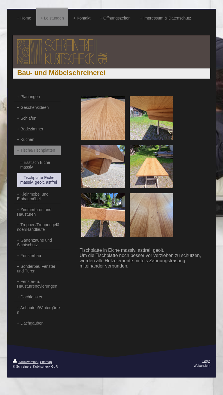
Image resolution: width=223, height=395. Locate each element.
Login (206, 361)
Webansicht (202, 365)
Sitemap (46, 362)
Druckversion (25, 362)
